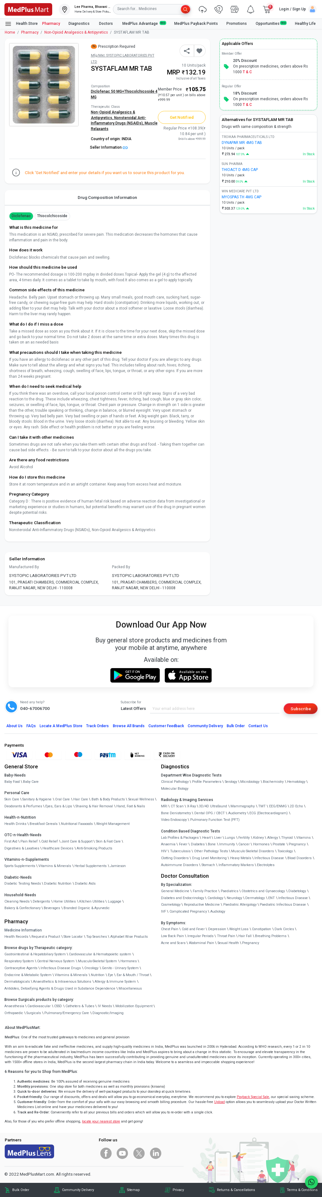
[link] (28, 8)
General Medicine (175, 891)
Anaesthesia (14, 1006)
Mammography (242, 806)
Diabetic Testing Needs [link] (22, 883)
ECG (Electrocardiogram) (268, 813)
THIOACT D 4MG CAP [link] (240, 169)
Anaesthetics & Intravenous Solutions (62, 982)
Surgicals (33, 1013)
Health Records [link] (16, 937)
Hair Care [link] (80, 799)
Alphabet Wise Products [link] (129, 937)
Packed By (121, 567)
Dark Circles (284, 929)
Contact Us (258, 726)
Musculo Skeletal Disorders (252, 851)
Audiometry (237, 813)
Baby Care (31, 782)
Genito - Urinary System (120, 968)
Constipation (261, 929)
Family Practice (205, 891)
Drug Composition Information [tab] (107, 197)
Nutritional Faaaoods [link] (77, 824)
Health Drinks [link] (15, 824)
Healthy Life (305, 23)
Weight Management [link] (113, 824)
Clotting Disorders (175, 858)
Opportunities (271, 23)
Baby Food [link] (12, 782)
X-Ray (191, 806)
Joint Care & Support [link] (76, 841)
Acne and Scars (173, 943)
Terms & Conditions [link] (302, 1190)
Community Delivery (205, 726)
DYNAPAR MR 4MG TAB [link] (242, 142)
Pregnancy (297, 844)
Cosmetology (170, 905)
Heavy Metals (240, 858)
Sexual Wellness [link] (141, 799)
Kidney (258, 838)
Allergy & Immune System (115, 982)
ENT (271, 898)
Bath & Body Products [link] (108, 799)
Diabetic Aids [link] (85, 883)
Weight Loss (238, 929)
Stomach (208, 865)
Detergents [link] (41, 901)
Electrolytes (266, 865)
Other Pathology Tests (211, 851)
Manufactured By (24, 567)
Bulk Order (236, 726)
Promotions (236, 23)
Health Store (21, 24)
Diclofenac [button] (21, 216)
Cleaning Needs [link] (17, 901)
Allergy (272, 838)
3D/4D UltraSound (213, 806)
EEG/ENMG (278, 806)
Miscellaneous (130, 988)
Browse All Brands (129, 726)
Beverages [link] (52, 908)
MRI (164, 806)
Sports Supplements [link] (19, 866)
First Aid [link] (10, 841)
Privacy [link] (178, 1190)
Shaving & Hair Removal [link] (94, 806)
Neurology (234, 898)
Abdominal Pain (201, 943)
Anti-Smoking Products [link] (94, 848)
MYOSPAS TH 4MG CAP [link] (241, 197)
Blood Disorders (299, 858)
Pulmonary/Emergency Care (66, 1013)
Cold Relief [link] (49, 841)
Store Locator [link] (73, 937)
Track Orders (97, 726)
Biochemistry (273, 782)
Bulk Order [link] (20, 1190)
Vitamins (303, 838)
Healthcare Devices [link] (57, 848)
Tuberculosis (180, 851)
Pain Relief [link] (29, 841)
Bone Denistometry (176, 813)
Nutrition (97, 975)
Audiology (217, 911)
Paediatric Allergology (240, 905)
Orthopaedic (13, 1013)
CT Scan (177, 806)
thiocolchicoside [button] (52, 216)
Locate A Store (61, 726)
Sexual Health (228, 943)
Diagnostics (80, 23)
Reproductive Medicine (202, 905)
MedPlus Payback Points (196, 23)
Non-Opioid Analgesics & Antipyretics (76, 32)
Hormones (128, 961)
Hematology (296, 782)
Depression (217, 929)
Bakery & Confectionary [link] (22, 908)
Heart (206, 838)
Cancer (244, 844)
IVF (163, 911)
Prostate (279, 844)
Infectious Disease (269, 858)
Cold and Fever (193, 929)
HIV (164, 851)
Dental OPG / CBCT (209, 813)
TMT (262, 806)
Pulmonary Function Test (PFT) (215, 820)
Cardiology (215, 898)
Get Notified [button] (182, 117)
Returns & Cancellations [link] (236, 1190)
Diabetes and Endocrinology (182, 898)
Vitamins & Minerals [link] (54, 866)
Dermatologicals (17, 982)
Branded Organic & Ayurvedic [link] (87, 908)
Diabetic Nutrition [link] (57, 883)
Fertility (244, 838)
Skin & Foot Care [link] (108, 841)
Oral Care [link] (62, 799)
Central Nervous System (56, 961)
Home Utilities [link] (64, 901)
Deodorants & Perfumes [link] (23, 806)
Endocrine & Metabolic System (28, 975)
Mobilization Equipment (134, 1006)
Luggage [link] (114, 901)
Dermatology (255, 898)
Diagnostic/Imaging (108, 1013)
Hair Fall (245, 936)
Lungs (230, 838)
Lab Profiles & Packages (180, 838)
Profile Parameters (206, 782)
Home (10, 32)
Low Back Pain (172, 936)
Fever (183, 844)
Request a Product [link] (45, 937)
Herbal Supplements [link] (91, 866)
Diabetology (297, 891)
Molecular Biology (174, 789)
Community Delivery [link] (78, 1190)
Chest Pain (169, 929)
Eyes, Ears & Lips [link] (58, 806)
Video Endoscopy (174, 820)
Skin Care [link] (11, 799)
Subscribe (301, 708)
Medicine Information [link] (23, 930)
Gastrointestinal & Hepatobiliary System (35, 954)
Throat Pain (226, 936)
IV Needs (105, 1006)
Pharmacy (51, 23)
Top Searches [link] (96, 937)
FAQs (31, 726)
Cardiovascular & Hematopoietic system (100, 954)
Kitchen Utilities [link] (91, 901)
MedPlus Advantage (144, 23)
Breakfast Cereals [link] (44, 824)
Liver (218, 838)
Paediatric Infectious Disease (283, 905)
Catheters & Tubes (79, 1006)
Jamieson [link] (118, 866)
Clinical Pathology (175, 782)
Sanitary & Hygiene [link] (37, 799)
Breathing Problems (270, 936)
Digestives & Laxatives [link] (21, 848)
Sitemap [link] (133, 1190)
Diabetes (198, 844)
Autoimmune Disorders (179, 865)
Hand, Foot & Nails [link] (130, 806)
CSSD (58, 1006)
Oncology (91, 968)
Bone (212, 844)
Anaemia (168, 844)
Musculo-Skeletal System (97, 961)
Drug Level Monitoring (209, 858)
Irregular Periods (200, 936)
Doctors (106, 23)
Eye (110, 975)
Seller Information (109, 147)
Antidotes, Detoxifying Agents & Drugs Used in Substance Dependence (59, 988)
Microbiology (249, 782)
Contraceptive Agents (20, 968)
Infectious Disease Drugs (61, 968)
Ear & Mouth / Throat (133, 975)
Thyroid (287, 838)
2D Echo (296, 806)
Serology (231, 782)
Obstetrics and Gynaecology (263, 891)
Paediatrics (229, 891)
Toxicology (285, 851)
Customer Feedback (166, 726)
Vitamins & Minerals (71, 975)
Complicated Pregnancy (188, 911)
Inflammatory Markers (236, 865)
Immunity (227, 844)
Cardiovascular (39, 1006)
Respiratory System (19, 961)
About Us (14, 726)
